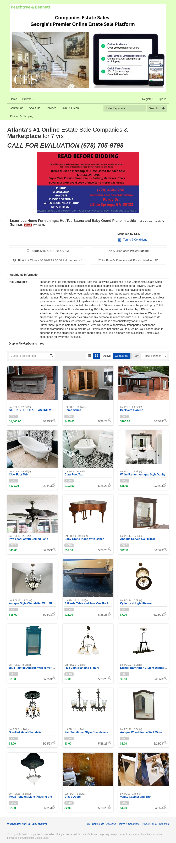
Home (13, 99)
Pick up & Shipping (21, 116)
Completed (121, 355)
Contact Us (16, 108)
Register (147, 99)
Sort (136, 355)
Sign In (162, 99)
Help (87, 824)
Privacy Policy (149, 824)
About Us (34, 108)
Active (107, 355)
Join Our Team (71, 108)
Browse (28, 99)
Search (153, 108)
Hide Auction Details (152, 221)
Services (51, 108)
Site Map (164, 824)
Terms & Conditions (132, 239)
